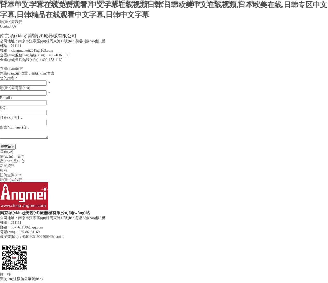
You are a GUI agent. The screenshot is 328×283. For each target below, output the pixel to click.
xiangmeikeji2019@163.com (32, 50)
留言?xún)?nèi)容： (15, 127)
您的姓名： (9, 78)
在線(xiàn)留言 (11, 69)
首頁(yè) (6, 153)
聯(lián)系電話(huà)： (17, 88)
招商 (3, 172)
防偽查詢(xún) (11, 177)
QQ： (4, 108)
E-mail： (7, 98)
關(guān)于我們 (12, 158)
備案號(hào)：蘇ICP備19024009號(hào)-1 (32, 238)
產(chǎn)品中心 (12, 163)
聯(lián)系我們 (11, 181)
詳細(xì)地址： (11, 117)
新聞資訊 (7, 167)
